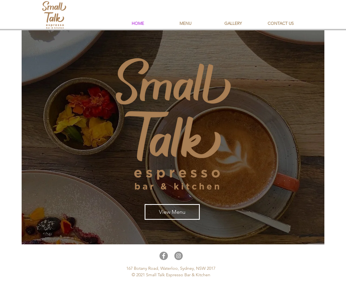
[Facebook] (163, 256)
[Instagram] (178, 256)
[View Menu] (172, 212)
